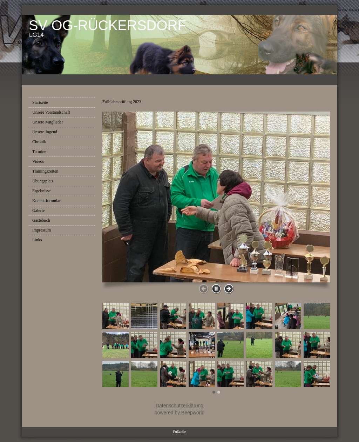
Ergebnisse (41, 190)
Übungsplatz (43, 181)
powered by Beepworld (179, 412)
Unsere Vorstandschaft (51, 112)
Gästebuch (41, 220)
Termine (39, 151)
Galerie (38, 210)
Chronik (39, 141)
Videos (38, 161)
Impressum (41, 230)
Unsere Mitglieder (47, 122)
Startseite (40, 102)
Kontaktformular (46, 200)
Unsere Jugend (44, 131)
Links (37, 239)
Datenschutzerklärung (179, 405)
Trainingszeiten (45, 171)
